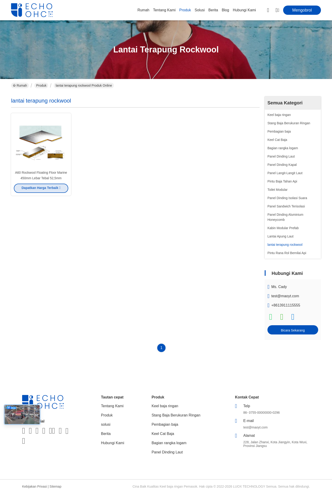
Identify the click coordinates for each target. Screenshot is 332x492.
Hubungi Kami (244, 10)
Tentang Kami (164, 10)
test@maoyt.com (285, 296)
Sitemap (55, 486)
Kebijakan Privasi (34, 486)
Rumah (143, 10)
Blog (225, 10)
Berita (213, 10)
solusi (200, 10)
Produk (185, 10)
